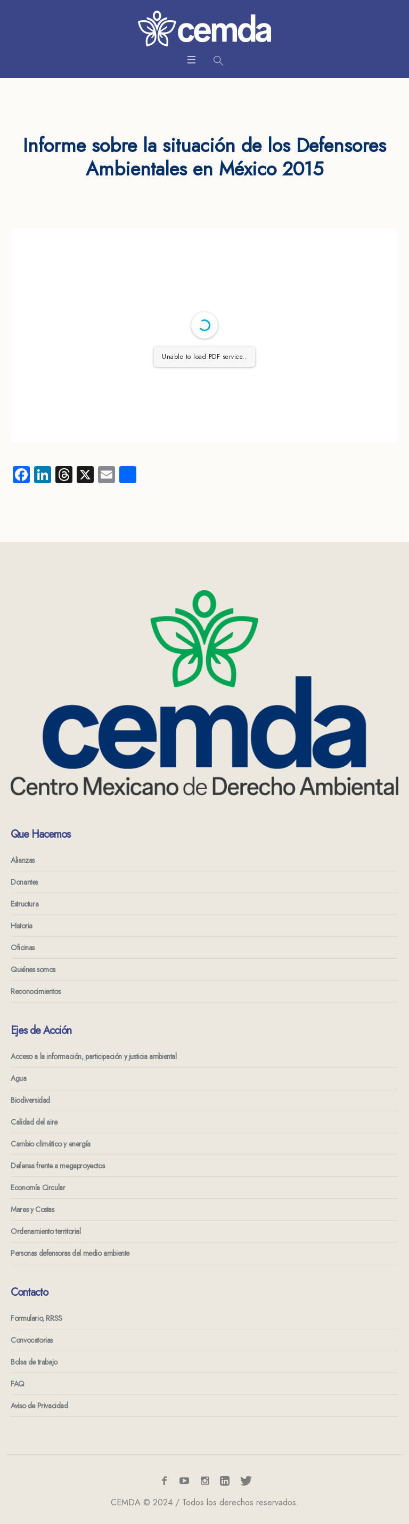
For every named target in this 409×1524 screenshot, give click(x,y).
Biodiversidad (30, 1100)
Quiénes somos (33, 969)
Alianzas (23, 860)
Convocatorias (32, 1340)
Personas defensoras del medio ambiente (70, 1253)
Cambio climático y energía (51, 1143)
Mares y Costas (32, 1209)
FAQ (17, 1383)
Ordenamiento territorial (45, 1231)
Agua (18, 1078)
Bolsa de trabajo (34, 1362)
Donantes (24, 882)
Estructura (24, 904)
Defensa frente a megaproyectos (57, 1165)
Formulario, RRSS (36, 1318)
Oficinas (23, 947)
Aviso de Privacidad (39, 1405)
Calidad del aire (34, 1122)
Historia (21, 925)
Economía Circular (38, 1187)
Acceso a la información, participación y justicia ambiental (93, 1056)
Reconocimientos (35, 991)
